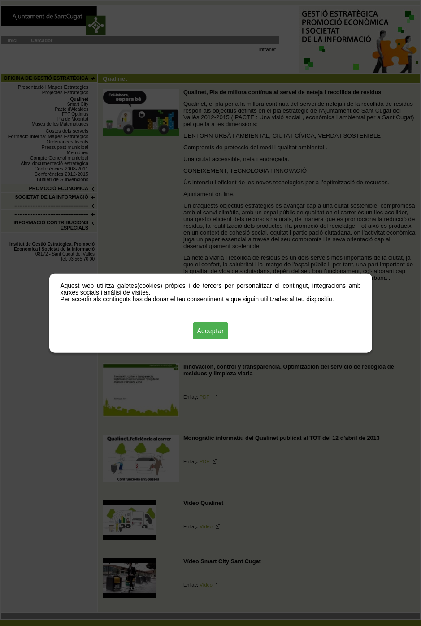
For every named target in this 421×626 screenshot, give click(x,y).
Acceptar (211, 330)
